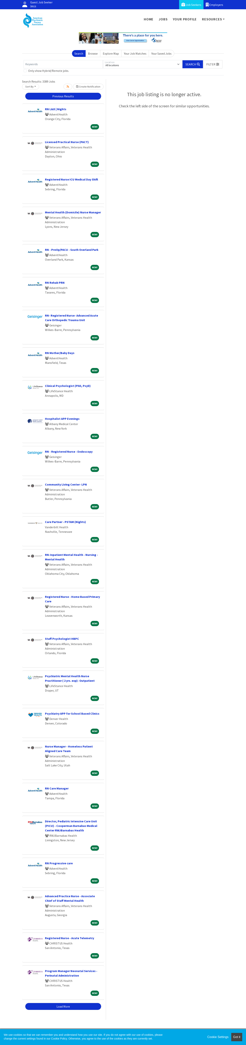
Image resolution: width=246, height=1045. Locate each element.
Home (148, 19)
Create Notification (88, 86)
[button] (212, 64)
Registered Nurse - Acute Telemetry (69, 938)
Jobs (163, 19)
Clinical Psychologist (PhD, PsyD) (68, 386)
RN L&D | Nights (55, 109)
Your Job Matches (135, 53)
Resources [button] (212, 19)
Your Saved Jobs (161, 53)
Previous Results (63, 96)
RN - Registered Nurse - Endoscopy (69, 451)
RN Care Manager (57, 788)
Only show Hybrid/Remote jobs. (48, 71)
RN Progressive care (59, 863)
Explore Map (111, 53)
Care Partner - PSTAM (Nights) (65, 522)
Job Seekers (191, 4)
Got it (236, 1037)
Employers (214, 4)
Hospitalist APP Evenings (62, 419)
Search (78, 53)
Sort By (29, 86)
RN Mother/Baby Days (59, 353)
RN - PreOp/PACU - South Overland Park (71, 250)
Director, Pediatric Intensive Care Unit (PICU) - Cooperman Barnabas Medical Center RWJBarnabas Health (71, 825)
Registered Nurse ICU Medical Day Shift (71, 179)
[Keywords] (63, 64)
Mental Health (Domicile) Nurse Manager (73, 212)
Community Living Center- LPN (66, 484)
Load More (63, 1006)
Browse (93, 53)
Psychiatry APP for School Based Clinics (72, 713)
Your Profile (185, 19)
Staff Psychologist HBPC (62, 639)
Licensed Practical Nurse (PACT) (67, 142)
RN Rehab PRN (55, 282)
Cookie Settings (217, 1037)
